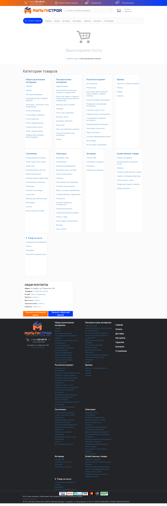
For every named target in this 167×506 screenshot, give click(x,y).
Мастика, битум (62, 117)
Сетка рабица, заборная (35, 115)
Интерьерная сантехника (36, 158)
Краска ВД (60, 125)
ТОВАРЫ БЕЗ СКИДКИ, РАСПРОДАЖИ (35, 136)
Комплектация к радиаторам (37, 178)
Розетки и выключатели (65, 186)
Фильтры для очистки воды (36, 199)
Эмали (58, 139)
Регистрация (72, 3)
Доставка (66, 21)
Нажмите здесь (72, 59)
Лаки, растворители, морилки (67, 129)
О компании (108, 21)
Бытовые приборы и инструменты (64, 204)
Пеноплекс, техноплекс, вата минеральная (37, 106)
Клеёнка (120, 168)
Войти (62, 3)
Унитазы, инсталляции (34, 190)
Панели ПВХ (91, 158)
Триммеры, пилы (62, 158)
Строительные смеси (34, 127)
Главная (48, 21)
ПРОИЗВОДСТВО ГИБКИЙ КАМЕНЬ (37, 99)
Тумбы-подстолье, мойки (36, 162)
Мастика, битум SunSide (65, 105)
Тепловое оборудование (65, 166)
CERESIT (29, 86)
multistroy (35, 297)
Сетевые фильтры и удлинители (68, 194)
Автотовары (91, 141)
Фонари (59, 225)
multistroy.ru (36, 307)
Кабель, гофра (61, 217)
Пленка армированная (34, 123)
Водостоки (30, 166)
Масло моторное (93, 132)
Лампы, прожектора (64, 174)
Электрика (61, 153)
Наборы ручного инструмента (98, 114)
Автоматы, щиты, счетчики (66, 170)
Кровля (28, 90)
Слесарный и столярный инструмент (95, 119)
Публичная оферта (29, 499)
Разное (28, 246)
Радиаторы (30, 186)
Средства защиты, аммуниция (98, 100)
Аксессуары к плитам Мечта (67, 221)
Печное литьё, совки (125, 180)
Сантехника (31, 153)
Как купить (77, 21)
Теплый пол (60, 199)
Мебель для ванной (33, 174)
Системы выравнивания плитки (98, 136)
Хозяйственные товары (128, 153)
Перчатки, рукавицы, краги (36, 254)
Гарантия (87, 21)
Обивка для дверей (124, 158)
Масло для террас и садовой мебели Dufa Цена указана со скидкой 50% (67, 98)
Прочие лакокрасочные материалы (65, 134)
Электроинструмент (64, 209)
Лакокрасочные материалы (98, 322)
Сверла (119, 92)
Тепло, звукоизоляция (34, 131)
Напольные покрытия (94, 162)
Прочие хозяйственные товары (129, 172)
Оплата (57, 21)
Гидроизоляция (62, 86)
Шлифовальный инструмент (97, 124)
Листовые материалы (34, 94)
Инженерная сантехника (35, 182)
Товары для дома (123, 188)
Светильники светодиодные (67, 182)
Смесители (30, 194)
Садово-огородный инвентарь (129, 176)
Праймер (59, 109)
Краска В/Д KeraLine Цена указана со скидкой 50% (66, 91)
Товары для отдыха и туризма (128, 184)
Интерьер (91, 153)
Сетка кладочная (32, 119)
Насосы (29, 207)
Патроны (59, 178)
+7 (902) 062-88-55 (40, 291)
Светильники (61, 162)
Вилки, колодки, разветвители (68, 190)
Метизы (120, 88)
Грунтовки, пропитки (64, 121)
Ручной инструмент (95, 79)
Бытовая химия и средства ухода (127, 163)
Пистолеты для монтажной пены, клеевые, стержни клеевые (97, 94)
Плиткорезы (91, 88)
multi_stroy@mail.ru (38, 294)
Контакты (97, 21)
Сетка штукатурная (33, 111)
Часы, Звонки (61, 229)
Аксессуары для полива (35, 211)
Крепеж (120, 79)
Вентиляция (30, 203)
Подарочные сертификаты (36, 242)
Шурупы (120, 96)
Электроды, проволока (95, 128)
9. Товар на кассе (34, 238)
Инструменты (91, 84)
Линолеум (90, 166)
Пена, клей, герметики (65, 113)
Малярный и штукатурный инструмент (96, 105)
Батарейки (30, 250)
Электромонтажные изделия (67, 213)
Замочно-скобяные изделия (128, 84)
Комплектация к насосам (36, 170)
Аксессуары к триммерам (96, 145)
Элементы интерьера (94, 170)
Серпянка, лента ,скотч (95, 110)
